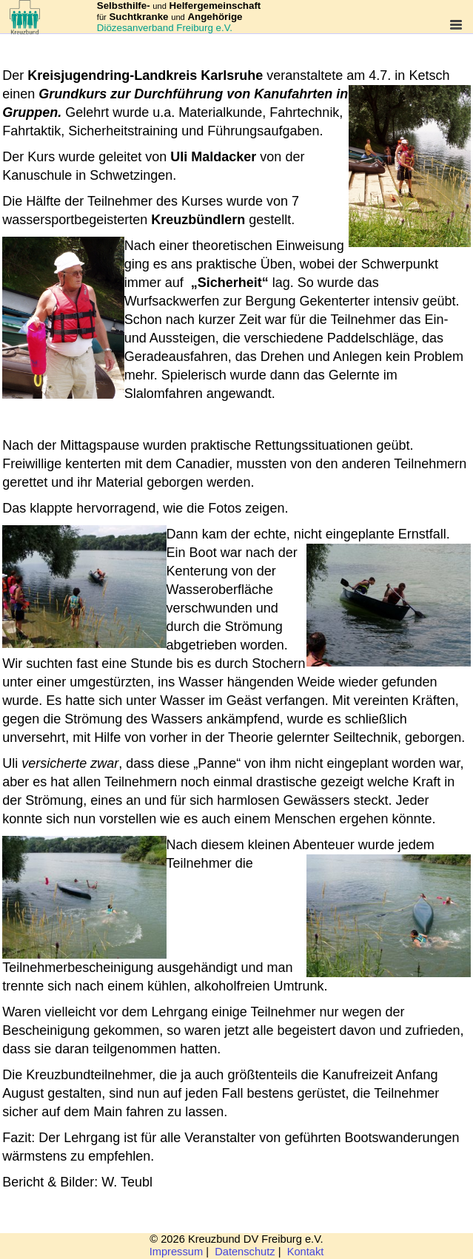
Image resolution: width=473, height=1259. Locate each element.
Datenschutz (245, 1252)
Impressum (176, 1252)
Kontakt (305, 1252)
